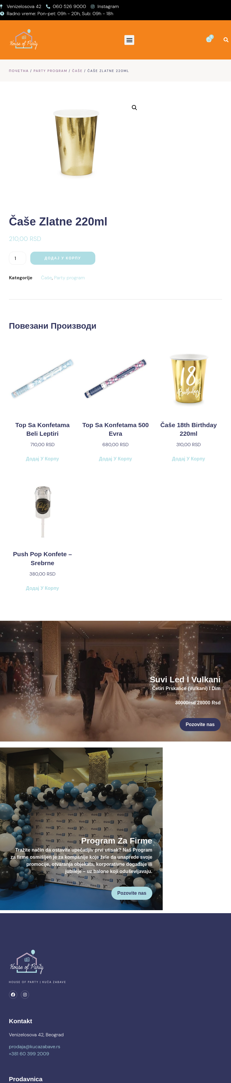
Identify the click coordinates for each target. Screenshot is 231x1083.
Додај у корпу (175, 140)
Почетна (19, 71)
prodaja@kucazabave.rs (34, 994)
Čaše (77, 71)
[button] (129, 40)
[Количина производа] (130, 140)
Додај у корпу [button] (42, 340)
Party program (50, 71)
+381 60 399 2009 (29, 1002)
